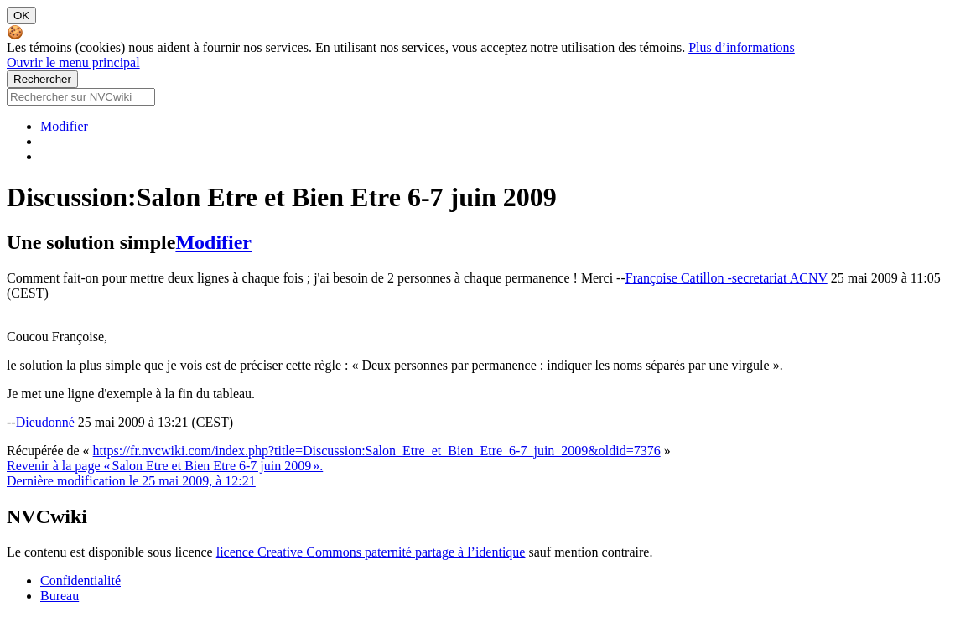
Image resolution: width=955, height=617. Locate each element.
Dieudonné (45, 422)
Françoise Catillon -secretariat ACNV (726, 278)
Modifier (64, 126)
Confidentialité (80, 580)
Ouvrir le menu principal (73, 62)
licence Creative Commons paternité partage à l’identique (371, 552)
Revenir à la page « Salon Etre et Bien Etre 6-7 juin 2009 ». (165, 466)
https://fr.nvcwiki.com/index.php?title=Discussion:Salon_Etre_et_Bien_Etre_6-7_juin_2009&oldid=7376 (377, 450)
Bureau (59, 595)
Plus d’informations (741, 47)
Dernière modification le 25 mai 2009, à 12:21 (131, 481)
